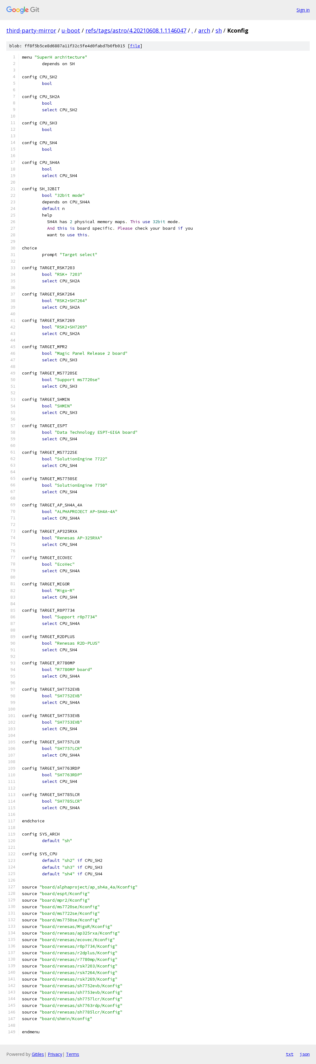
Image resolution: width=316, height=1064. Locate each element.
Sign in (303, 10)
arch (204, 30)
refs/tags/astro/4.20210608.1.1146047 (135, 30)
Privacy (55, 1054)
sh (218, 30)
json (305, 1054)
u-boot (71, 30)
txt (289, 1054)
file (135, 46)
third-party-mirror (31, 30)
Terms (72, 1054)
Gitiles (38, 1054)
